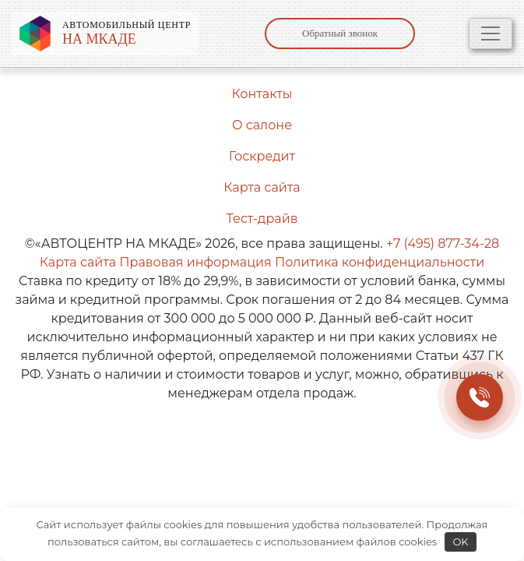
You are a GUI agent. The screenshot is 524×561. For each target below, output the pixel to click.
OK (460, 541)
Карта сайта (261, 187)
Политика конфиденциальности (379, 262)
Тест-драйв (262, 218)
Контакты (262, 93)
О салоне (262, 125)
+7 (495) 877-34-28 (442, 243)
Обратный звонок (340, 33)
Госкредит (262, 156)
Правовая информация (195, 262)
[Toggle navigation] (490, 33)
